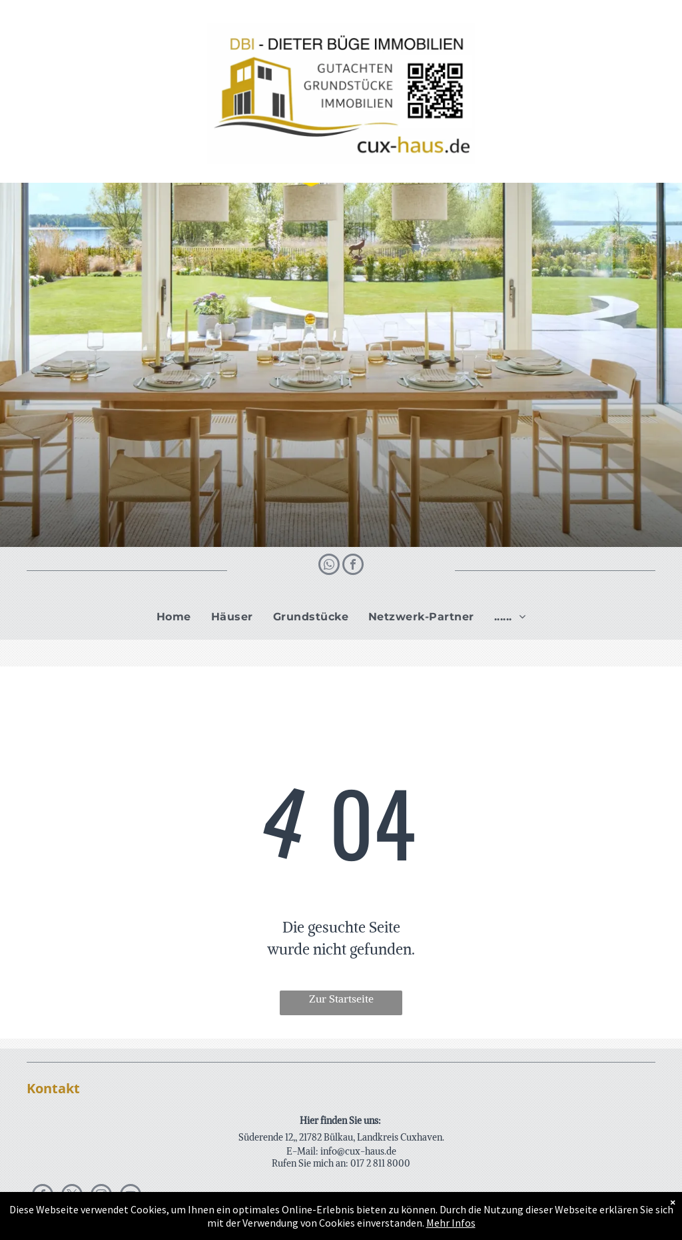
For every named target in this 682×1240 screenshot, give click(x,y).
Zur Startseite (341, 998)
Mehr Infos (451, 1222)
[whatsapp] (329, 566)
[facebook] (353, 566)
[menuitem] (174, 617)
